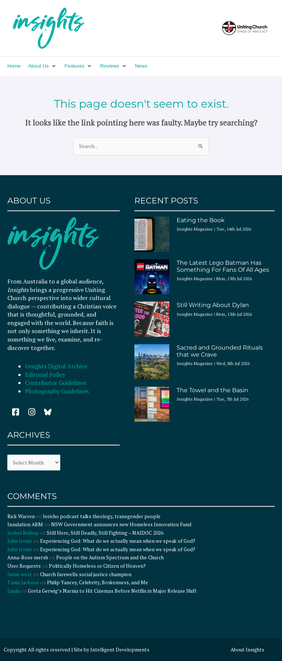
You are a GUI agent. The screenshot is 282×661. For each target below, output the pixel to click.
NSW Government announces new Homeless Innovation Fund (121, 524)
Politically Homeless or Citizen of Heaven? (97, 566)
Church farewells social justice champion (85, 574)
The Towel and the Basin (212, 390)
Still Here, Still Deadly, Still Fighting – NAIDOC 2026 (105, 533)
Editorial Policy (46, 375)
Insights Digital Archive (56, 366)
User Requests (24, 566)
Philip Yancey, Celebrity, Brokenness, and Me (97, 582)
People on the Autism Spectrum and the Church (110, 557)
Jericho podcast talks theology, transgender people (101, 516)
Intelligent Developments (119, 649)
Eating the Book (201, 220)
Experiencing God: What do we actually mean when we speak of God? (117, 541)
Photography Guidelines (57, 391)
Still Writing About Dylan (213, 304)
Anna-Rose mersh (27, 557)
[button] (42, 66)
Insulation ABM (25, 524)
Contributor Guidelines (55, 383)
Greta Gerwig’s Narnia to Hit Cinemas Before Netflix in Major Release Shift (112, 591)
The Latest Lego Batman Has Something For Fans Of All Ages (223, 266)
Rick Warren (21, 516)
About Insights (247, 649)
